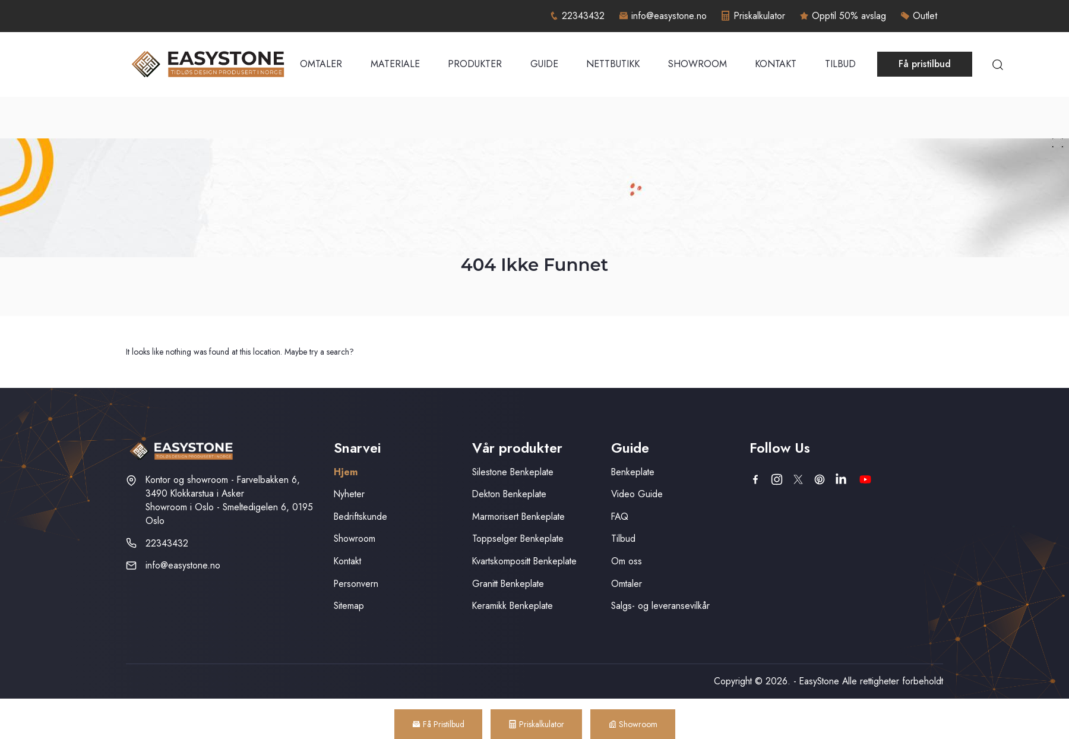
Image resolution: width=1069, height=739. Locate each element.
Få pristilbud (925, 64)
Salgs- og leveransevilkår (660, 605)
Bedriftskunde (360, 516)
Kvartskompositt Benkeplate (524, 561)
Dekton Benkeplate (509, 494)
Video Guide (637, 494)
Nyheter (349, 494)
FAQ (619, 516)
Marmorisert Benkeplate (518, 516)
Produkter (475, 64)
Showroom (697, 64)
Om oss (626, 561)
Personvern (356, 583)
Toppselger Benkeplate (518, 538)
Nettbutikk (613, 64)
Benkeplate (632, 471)
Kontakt (775, 64)
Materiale (395, 64)
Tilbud (840, 64)
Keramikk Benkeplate (512, 605)
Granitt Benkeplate (508, 583)
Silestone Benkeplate (513, 471)
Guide (544, 64)
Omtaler (321, 64)
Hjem (346, 471)
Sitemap (349, 605)
